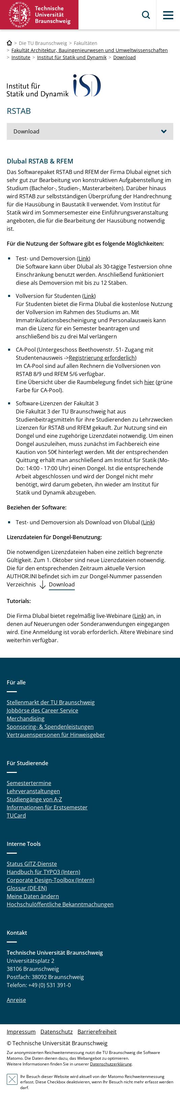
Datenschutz (56, 1031)
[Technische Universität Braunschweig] (9, 43)
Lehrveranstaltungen (33, 791)
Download (124, 57)
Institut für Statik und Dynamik (72, 57)
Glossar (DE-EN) (27, 888)
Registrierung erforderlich (102, 357)
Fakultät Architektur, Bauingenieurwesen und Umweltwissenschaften (89, 50)
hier (149, 382)
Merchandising (25, 718)
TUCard (16, 815)
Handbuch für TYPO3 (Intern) (43, 872)
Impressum (21, 1031)
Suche (146, 15)
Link (84, 258)
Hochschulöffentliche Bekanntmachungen (60, 904)
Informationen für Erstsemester (47, 807)
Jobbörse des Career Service (42, 710)
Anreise (16, 1000)
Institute (20, 57)
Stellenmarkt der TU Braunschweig (51, 702)
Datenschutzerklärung (111, 1064)
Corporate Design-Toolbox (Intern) (50, 880)
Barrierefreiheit (97, 1031)
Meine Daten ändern (33, 896)
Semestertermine (29, 783)
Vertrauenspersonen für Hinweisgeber (56, 734)
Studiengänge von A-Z (34, 799)
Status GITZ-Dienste (32, 864)
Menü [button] (168, 15)
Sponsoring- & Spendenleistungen (50, 726)
